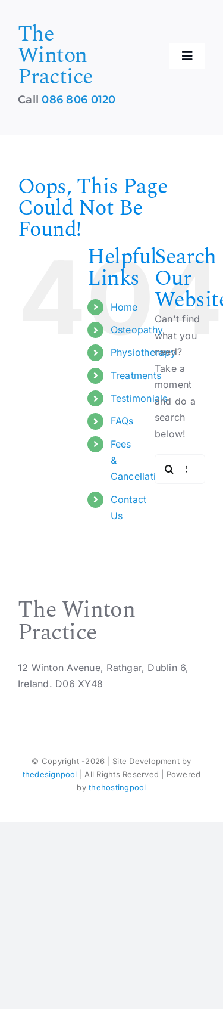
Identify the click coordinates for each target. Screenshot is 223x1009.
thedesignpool (50, 774)
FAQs (122, 421)
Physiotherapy (143, 352)
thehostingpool (117, 787)
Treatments (136, 375)
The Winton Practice (55, 56)
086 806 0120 (78, 99)
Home (124, 307)
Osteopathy (137, 330)
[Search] (169, 469)
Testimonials (139, 398)
